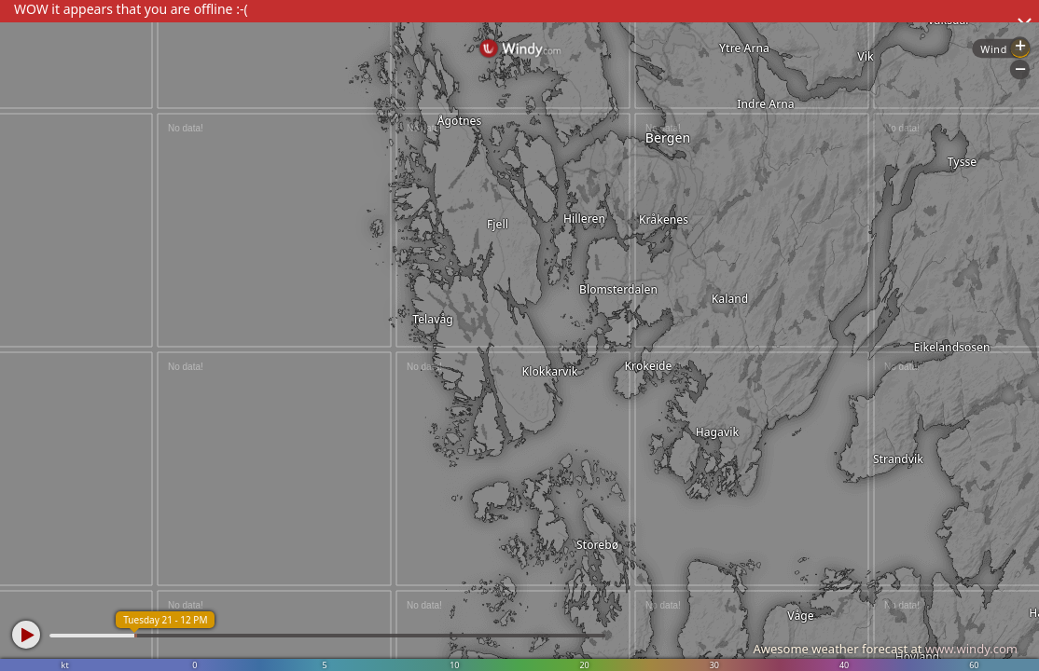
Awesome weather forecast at (885, 648)
